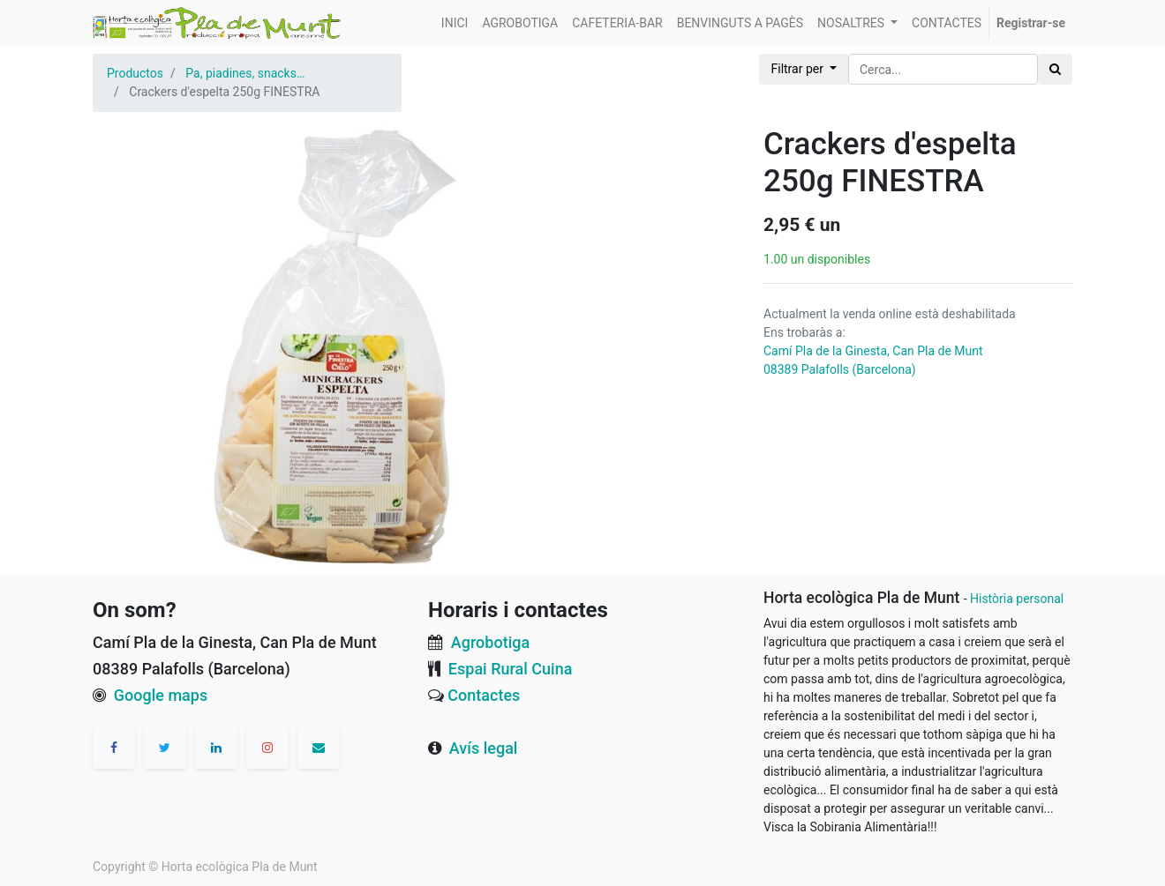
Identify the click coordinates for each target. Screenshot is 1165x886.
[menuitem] (455, 23)
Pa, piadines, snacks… (244, 73)
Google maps (160, 695)
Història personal (1017, 599)
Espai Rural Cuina (510, 668)
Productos (135, 73)
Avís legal (483, 748)
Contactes (483, 695)
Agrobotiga (490, 642)
